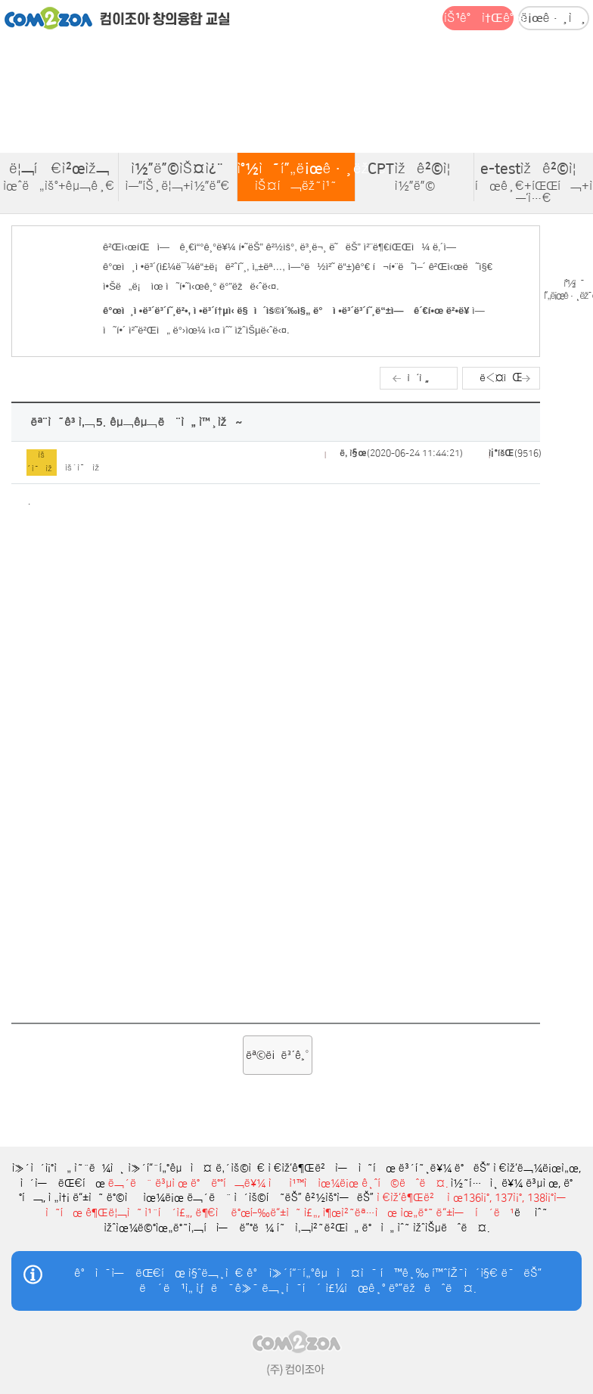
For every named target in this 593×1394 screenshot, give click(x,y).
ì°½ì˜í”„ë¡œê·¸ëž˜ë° (297, 177)
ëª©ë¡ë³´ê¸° (277, 1055)
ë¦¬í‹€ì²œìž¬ (59, 177)
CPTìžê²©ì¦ (414, 177)
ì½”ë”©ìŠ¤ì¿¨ (178, 177)
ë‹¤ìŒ (501, 378)
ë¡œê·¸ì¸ (553, 18)
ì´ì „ (419, 378)
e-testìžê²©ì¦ (533, 183)
